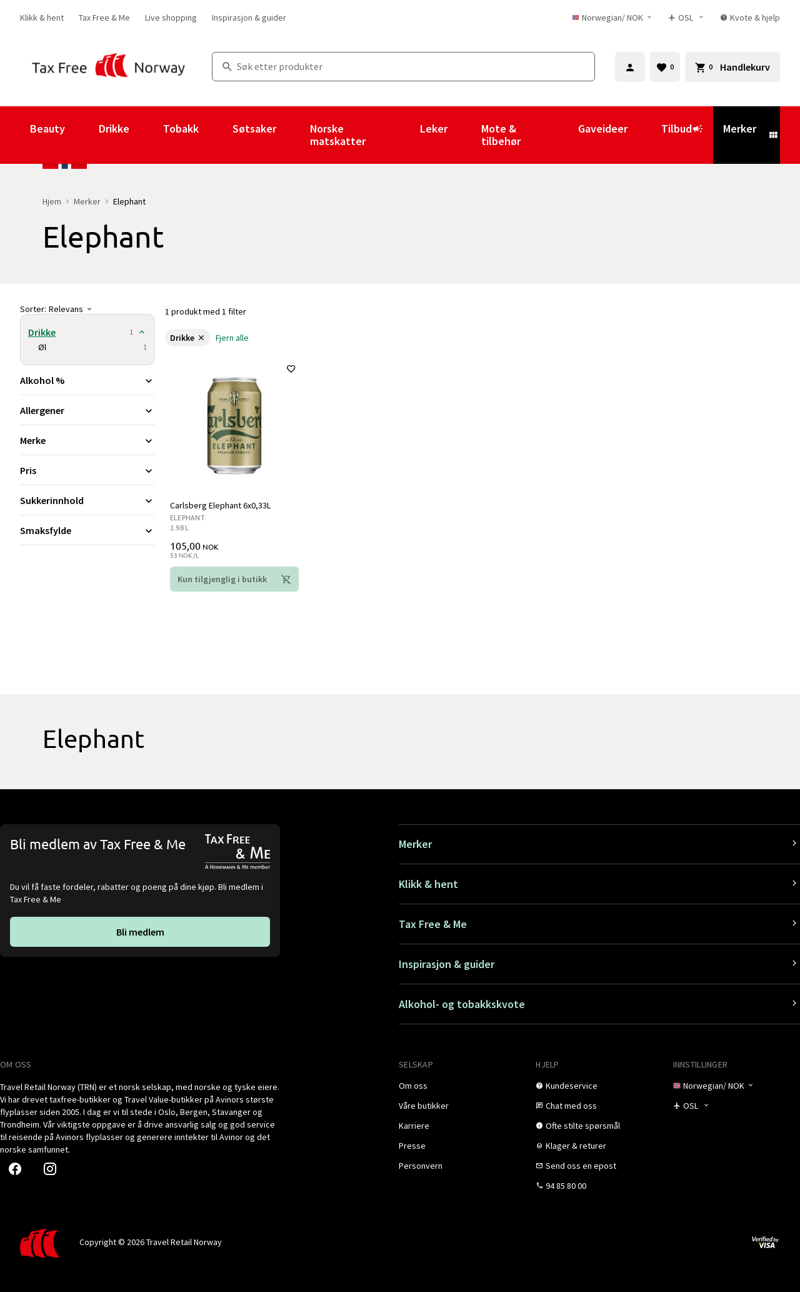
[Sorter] (87, 309)
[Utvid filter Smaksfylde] (87, 530)
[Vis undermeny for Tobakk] (215, 135)
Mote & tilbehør (501, 134)
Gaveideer (603, 128)
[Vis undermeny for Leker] (464, 135)
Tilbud (682, 134)
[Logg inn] (630, 67)
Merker (739, 128)
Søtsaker (254, 128)
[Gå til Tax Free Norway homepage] (108, 67)
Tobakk (181, 128)
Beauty (47, 128)
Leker (434, 128)
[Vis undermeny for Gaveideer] (644, 135)
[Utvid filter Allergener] (87, 410)
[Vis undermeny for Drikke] (146, 135)
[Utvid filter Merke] (87, 440)
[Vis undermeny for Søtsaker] (293, 135)
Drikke (114, 128)
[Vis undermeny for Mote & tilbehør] (561, 135)
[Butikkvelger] (686, 18)
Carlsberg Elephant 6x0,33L (220, 505)
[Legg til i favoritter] (291, 369)
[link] (42, 17)
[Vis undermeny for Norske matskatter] (403, 135)
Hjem (51, 201)
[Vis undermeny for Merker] (773, 135)
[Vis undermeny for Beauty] (82, 135)
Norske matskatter (338, 134)
